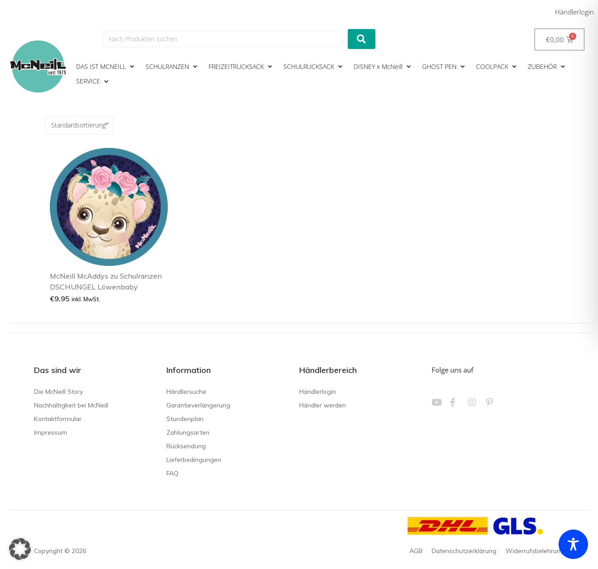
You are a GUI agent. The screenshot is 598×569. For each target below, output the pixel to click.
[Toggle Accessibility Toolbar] (573, 544)
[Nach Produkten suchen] (223, 38)
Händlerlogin (574, 11)
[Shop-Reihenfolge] (79, 125)
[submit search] (361, 39)
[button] (106, 66)
